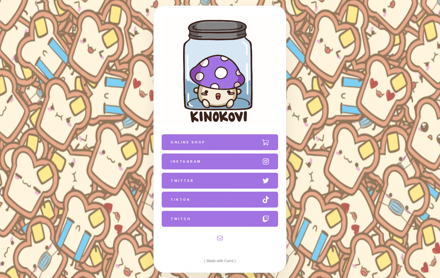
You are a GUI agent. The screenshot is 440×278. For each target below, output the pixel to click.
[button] (220, 142)
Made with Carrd (220, 260)
